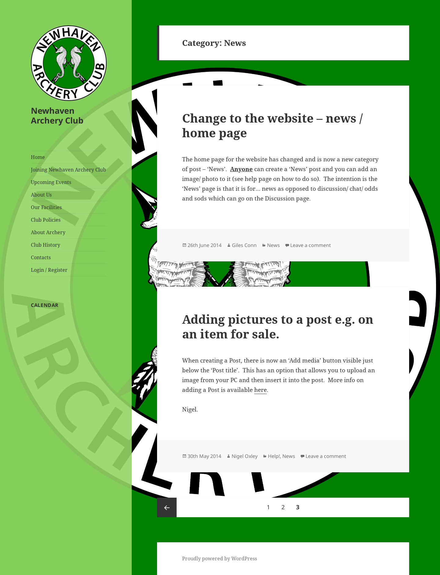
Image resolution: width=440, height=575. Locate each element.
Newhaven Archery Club (57, 115)
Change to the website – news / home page (272, 125)
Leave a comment (310, 245)
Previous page (167, 507)
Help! (274, 456)
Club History (45, 244)
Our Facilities (46, 207)
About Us (41, 194)
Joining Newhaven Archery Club (68, 169)
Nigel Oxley (245, 456)
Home (38, 157)
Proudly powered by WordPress (219, 558)
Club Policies (46, 219)
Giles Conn (244, 245)
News (273, 245)
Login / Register (49, 270)
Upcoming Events (51, 182)
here (260, 390)
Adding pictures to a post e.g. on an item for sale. (277, 326)
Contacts (41, 257)
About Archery (48, 232)
